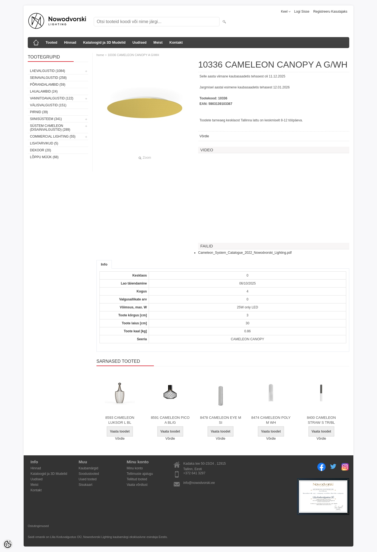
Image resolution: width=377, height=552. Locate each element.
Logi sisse (301, 11)
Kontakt (176, 42)
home (100, 55)
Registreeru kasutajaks (330, 11)
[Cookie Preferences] (8, 544)
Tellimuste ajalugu (140, 474)
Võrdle (204, 136)
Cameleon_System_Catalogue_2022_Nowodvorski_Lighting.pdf (245, 253)
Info (104, 264)
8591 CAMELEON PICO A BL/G (170, 420)
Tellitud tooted (137, 479)
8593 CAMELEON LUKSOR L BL (119, 420)
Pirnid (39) (39, 112)
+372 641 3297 (194, 473)
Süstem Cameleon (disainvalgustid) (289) (50, 128)
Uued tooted (87, 479)
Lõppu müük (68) (44, 157)
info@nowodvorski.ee (199, 483)
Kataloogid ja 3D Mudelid (104, 42)
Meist (157, 42)
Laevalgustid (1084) (47, 71)
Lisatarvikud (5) (44, 143)
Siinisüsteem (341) (46, 119)
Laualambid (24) (44, 91)
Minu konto (135, 468)
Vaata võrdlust (137, 485)
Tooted (51, 42)
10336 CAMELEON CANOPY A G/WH (133, 55)
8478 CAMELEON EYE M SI (220, 420)
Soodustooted (89, 474)
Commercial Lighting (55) (53, 136)
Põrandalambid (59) (47, 85)
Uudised (139, 42)
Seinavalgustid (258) (48, 78)
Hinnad (70, 42)
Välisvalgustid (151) (48, 105)
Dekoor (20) (40, 150)
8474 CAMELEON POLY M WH (271, 420)
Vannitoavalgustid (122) (51, 98)
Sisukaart (85, 485)
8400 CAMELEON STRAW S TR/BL (321, 420)
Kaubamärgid (88, 468)
